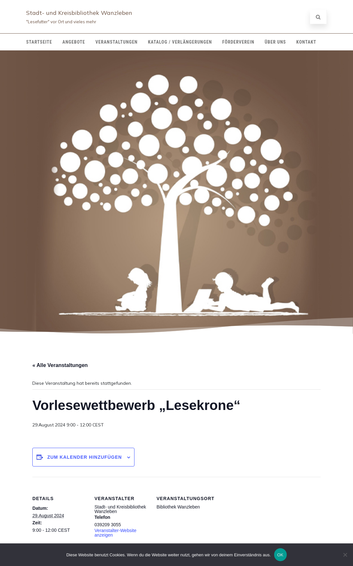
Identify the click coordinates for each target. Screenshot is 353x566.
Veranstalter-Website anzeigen (115, 533)
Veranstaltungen (116, 42)
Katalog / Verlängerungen (180, 42)
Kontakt (306, 42)
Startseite (39, 42)
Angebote (73, 42)
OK (280, 554)
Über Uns (275, 42)
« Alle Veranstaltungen (60, 365)
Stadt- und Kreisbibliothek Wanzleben (79, 12)
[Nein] (345, 554)
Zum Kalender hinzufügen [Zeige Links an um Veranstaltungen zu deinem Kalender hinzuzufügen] (84, 457)
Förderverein (238, 42)
